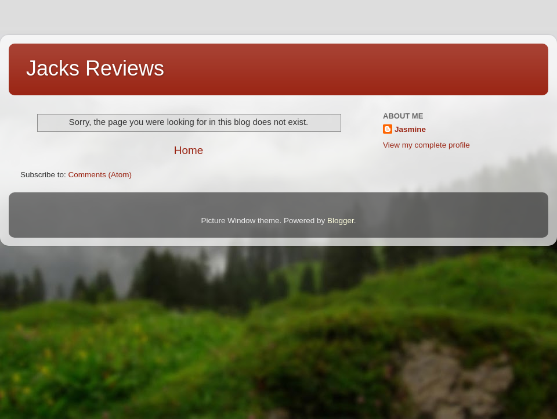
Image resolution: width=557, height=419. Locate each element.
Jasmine (410, 129)
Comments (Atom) (100, 174)
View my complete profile (426, 145)
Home (188, 150)
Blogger (340, 220)
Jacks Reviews (95, 68)
